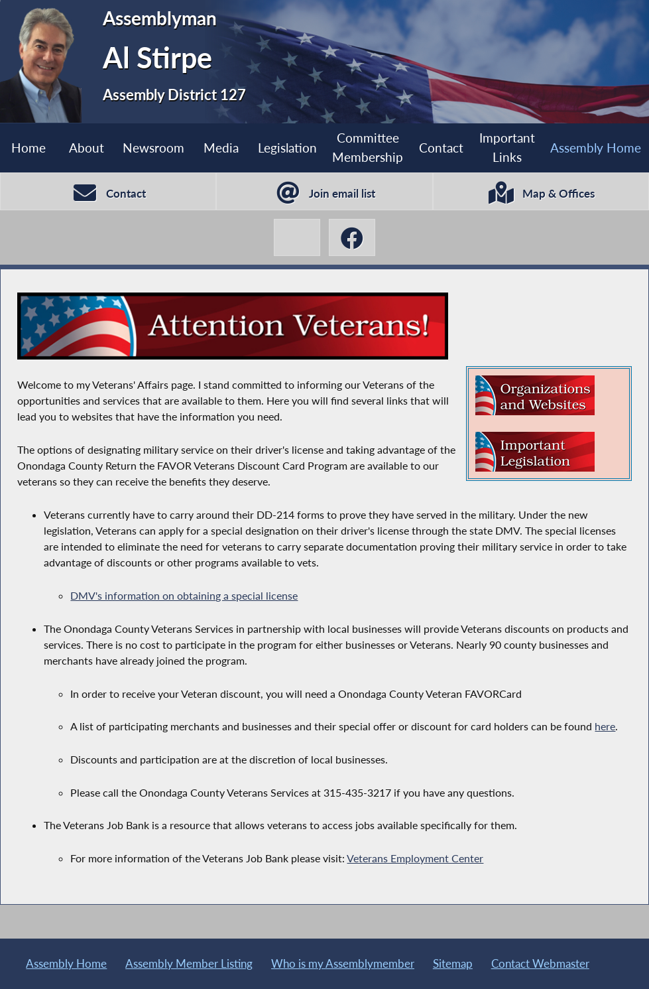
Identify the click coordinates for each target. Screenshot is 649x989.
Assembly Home (595, 147)
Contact (441, 147)
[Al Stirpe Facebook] (352, 238)
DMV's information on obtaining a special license (184, 595)
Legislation (287, 147)
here (605, 726)
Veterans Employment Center (415, 858)
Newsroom (153, 147)
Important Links (507, 147)
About (86, 147)
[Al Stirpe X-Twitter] (297, 238)
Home (28, 147)
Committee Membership (367, 147)
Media (221, 147)
